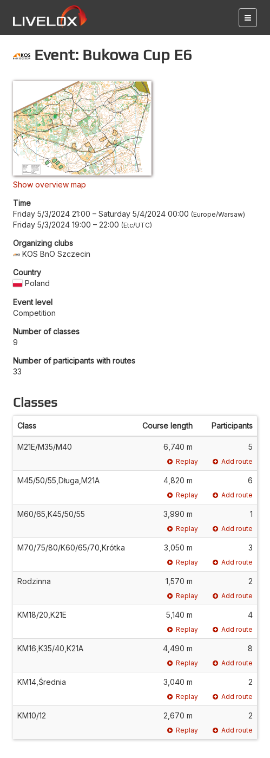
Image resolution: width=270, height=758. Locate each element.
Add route (233, 461)
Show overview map (49, 184)
